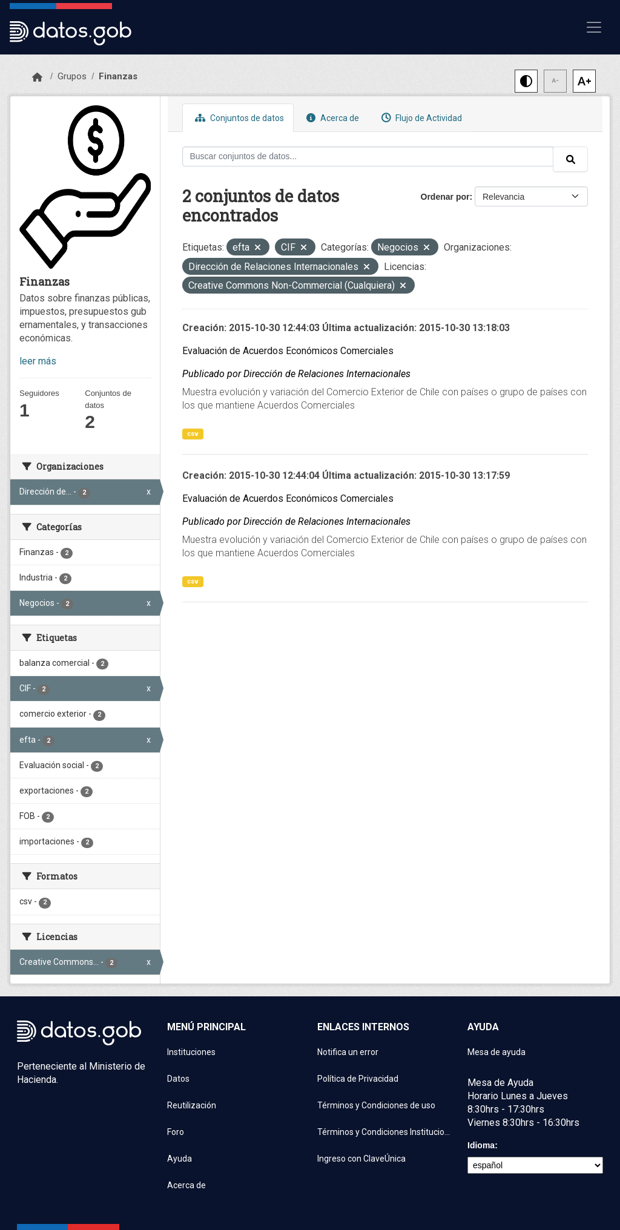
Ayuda (179, 1158)
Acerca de (331, 117)
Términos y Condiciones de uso (376, 1105)
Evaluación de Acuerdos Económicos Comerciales (288, 351)
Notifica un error (347, 1052)
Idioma (481, 1145)
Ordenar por (445, 197)
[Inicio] (37, 77)
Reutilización (191, 1105)
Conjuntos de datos (238, 117)
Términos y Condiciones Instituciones (385, 1132)
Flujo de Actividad (420, 117)
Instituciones (191, 1052)
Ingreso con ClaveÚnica (361, 1158)
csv (193, 434)
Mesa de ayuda (496, 1052)
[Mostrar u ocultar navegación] (594, 27)
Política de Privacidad (357, 1079)
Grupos (72, 76)
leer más (37, 361)
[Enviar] (570, 159)
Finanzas (118, 76)
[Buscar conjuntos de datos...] (368, 156)
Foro (175, 1132)
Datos (178, 1079)
